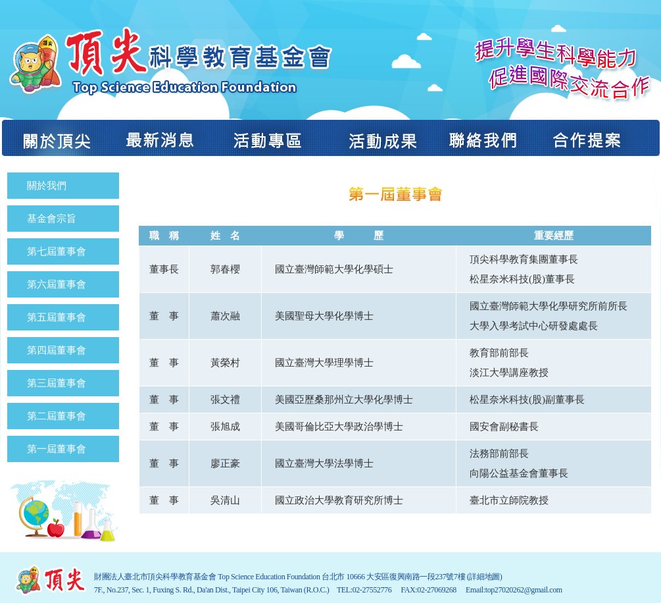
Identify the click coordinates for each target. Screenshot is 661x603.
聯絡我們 (483, 138)
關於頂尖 (55, 138)
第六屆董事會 (56, 284)
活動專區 (268, 138)
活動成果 (379, 138)
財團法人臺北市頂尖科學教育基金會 (168, 61)
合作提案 (597, 138)
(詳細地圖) (484, 576)
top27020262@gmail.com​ (523, 589)
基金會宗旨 (51, 218)
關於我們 (46, 185)
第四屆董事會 (56, 350)
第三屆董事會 (56, 383)
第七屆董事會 (56, 251)
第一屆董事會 (56, 449)
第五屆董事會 (56, 317)
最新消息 (160, 138)
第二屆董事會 (56, 416)
